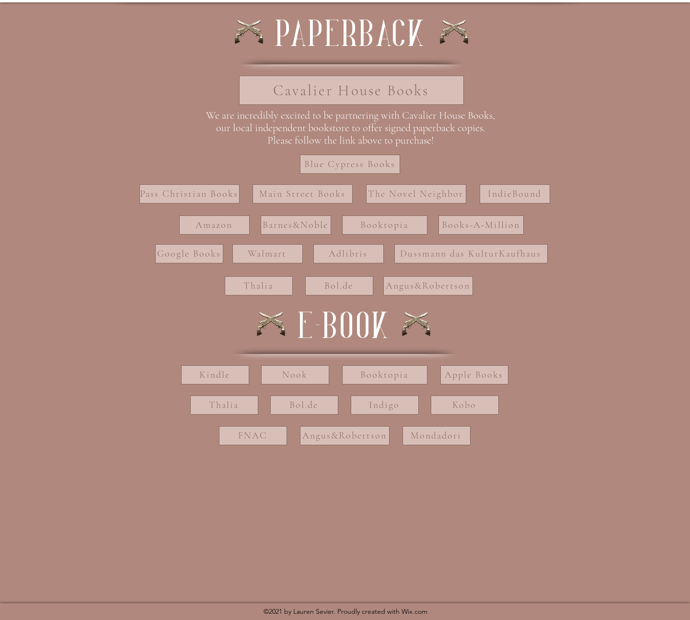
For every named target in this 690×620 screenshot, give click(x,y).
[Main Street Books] (303, 193)
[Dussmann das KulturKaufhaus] (471, 253)
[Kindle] (215, 374)
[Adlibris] (348, 253)
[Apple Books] (474, 374)
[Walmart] (267, 253)
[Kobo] (465, 405)
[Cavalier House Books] (351, 90)
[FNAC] (253, 435)
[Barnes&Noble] (296, 225)
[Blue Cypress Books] (350, 164)
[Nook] (295, 374)
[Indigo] (385, 405)
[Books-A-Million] (481, 225)
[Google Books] (189, 253)
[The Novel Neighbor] (416, 193)
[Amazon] (214, 225)
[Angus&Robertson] (428, 285)
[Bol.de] (339, 285)
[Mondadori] (436, 435)
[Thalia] (259, 285)
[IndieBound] (515, 193)
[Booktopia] (384, 225)
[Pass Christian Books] (189, 193)
